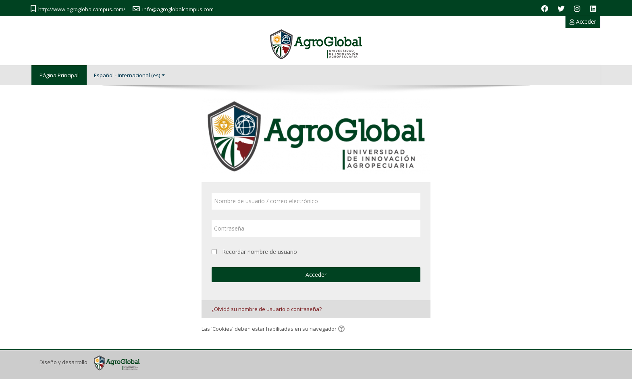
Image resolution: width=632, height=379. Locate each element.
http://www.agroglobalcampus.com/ (81, 9)
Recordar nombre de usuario (259, 251)
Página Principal (59, 75)
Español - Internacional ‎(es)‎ (129, 75)
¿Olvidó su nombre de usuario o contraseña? (267, 309)
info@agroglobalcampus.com (178, 9)
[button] (342, 329)
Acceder (583, 21)
